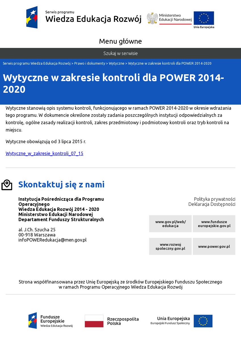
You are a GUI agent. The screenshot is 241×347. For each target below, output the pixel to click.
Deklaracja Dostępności (211, 204)
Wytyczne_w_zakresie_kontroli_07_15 (44, 153)
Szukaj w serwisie (120, 53)
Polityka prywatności (214, 199)
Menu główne (120, 41)
